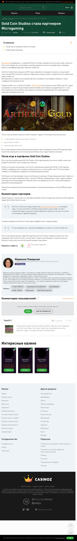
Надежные (5, 409)
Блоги (43, 434)
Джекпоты (5, 406)
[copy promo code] (12, 368)
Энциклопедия (7, 434)
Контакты (44, 460)
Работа (4, 449)
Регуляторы (45, 423)
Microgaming (6, 65)
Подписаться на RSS (44, 511)
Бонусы (61, 15)
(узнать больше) (60, 538)
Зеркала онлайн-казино (10, 423)
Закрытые (5, 402)
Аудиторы (44, 427)
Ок (70, 538)
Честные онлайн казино (10, 416)
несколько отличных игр (48, 208)
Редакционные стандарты (50, 464)
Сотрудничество (7, 446)
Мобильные (45, 430)
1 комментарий (50, 34)
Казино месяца (46, 416)
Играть (8, 372)
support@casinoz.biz (67, 1)
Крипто (43, 402)
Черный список (7, 399)
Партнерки (5, 453)
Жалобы (43, 437)
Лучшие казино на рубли (10, 420)
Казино (14, 15)
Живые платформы (47, 406)
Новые (4, 395)
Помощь (43, 457)
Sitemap (43, 467)
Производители (46, 395)
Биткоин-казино (7, 430)
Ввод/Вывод (45, 399)
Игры (38, 15)
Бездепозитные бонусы (10, 427)
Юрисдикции (45, 420)
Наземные (44, 413)
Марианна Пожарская (27, 261)
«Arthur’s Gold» (36, 87)
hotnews (15, 34)
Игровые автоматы (8, 413)
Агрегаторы (45, 409)
